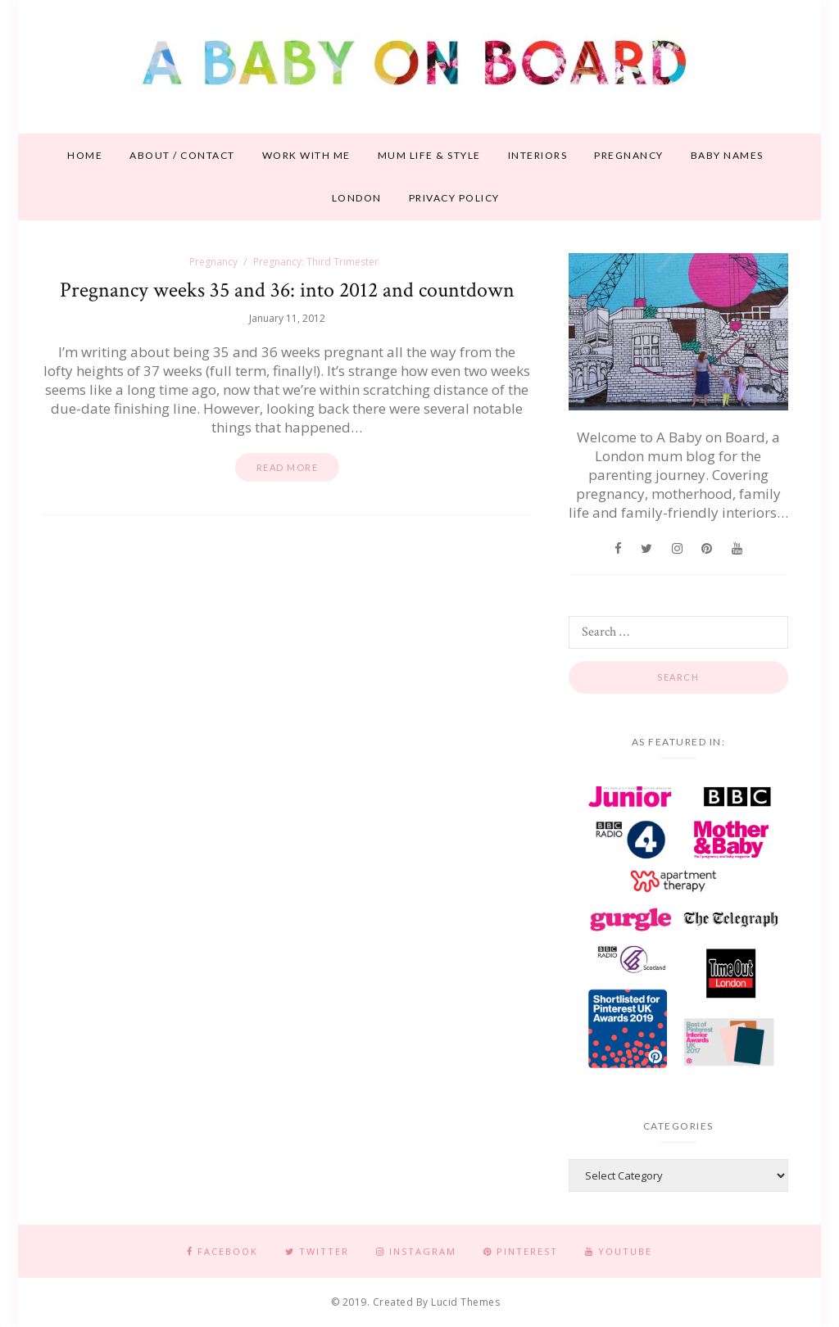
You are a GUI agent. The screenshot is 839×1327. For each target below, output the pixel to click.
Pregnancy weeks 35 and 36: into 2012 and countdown (287, 290)
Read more (287, 467)
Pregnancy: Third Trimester (316, 262)
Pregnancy (629, 155)
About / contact (182, 155)
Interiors (538, 155)
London (357, 198)
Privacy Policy (454, 198)
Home (84, 155)
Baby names (727, 155)
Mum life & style (429, 155)
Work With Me (306, 155)
